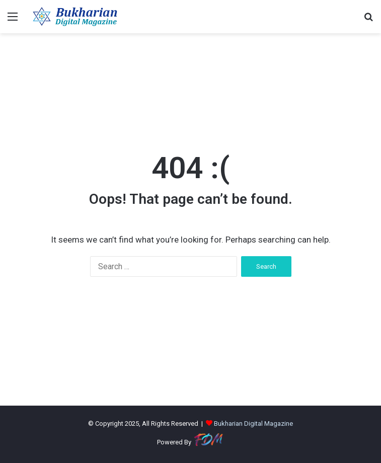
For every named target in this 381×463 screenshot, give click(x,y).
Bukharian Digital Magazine (253, 423)
